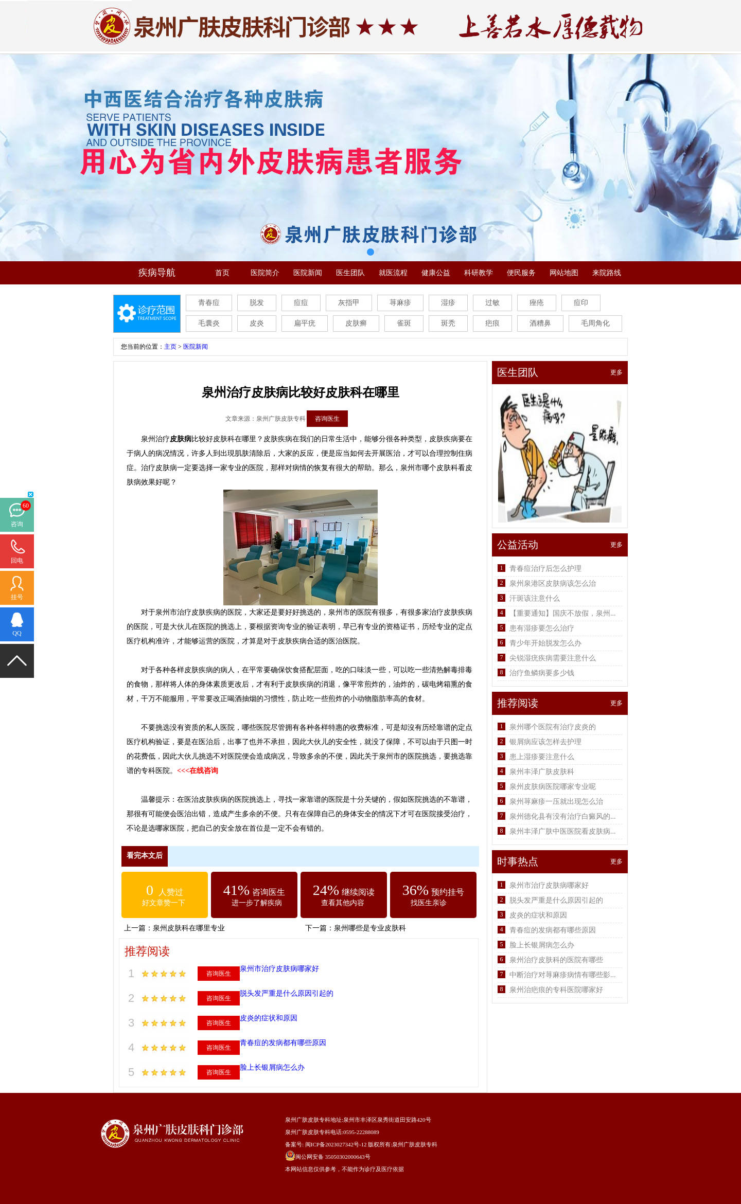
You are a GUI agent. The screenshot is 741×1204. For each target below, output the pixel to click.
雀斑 (404, 323)
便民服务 (521, 273)
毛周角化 (595, 323)
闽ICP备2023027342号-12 (336, 1144)
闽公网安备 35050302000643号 (332, 1157)
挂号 (17, 597)
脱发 (257, 303)
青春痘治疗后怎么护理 (545, 568)
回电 (17, 560)
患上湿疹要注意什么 (541, 757)
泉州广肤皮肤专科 (414, 1144)
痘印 (581, 303)
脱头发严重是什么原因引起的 (286, 993)
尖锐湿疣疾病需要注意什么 (552, 658)
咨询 (17, 524)
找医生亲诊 (429, 903)
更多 (616, 372)
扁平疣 (304, 323)
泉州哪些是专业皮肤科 (370, 928)
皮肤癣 (356, 323)
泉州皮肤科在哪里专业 (189, 928)
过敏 (492, 303)
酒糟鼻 (540, 323)
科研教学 (478, 273)
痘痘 (301, 303)
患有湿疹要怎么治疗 (541, 628)
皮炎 (257, 323)
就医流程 (393, 273)
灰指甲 (349, 303)
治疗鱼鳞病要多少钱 (541, 673)
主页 (170, 346)
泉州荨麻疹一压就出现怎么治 (556, 801)
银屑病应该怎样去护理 (545, 742)
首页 (222, 273)
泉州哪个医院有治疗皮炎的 (552, 727)
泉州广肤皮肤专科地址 (313, 1120)
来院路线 (606, 273)
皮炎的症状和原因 (268, 1018)
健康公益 (435, 273)
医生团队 (350, 273)
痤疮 (537, 303)
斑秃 (448, 323)
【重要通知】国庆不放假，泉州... (562, 613)
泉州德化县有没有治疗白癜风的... (562, 816)
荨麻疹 (400, 303)
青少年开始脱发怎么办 (545, 643)
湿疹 (448, 303)
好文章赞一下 (163, 903)
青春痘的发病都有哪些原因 (283, 1043)
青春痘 (209, 303)
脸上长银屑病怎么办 (272, 1067)
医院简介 (265, 273)
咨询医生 (327, 418)
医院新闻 (307, 273)
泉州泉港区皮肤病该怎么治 (552, 583)
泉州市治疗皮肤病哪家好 (279, 969)
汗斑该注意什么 (534, 598)
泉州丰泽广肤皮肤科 (541, 772)
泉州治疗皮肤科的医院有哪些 (556, 960)
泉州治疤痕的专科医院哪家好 (556, 990)
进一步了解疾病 (257, 903)
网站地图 (564, 273)
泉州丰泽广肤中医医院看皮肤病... (562, 831)
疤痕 (492, 323)
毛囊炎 (209, 323)
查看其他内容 (342, 903)
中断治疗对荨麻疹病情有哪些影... (562, 975)
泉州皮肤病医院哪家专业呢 (552, 786)
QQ (16, 633)
